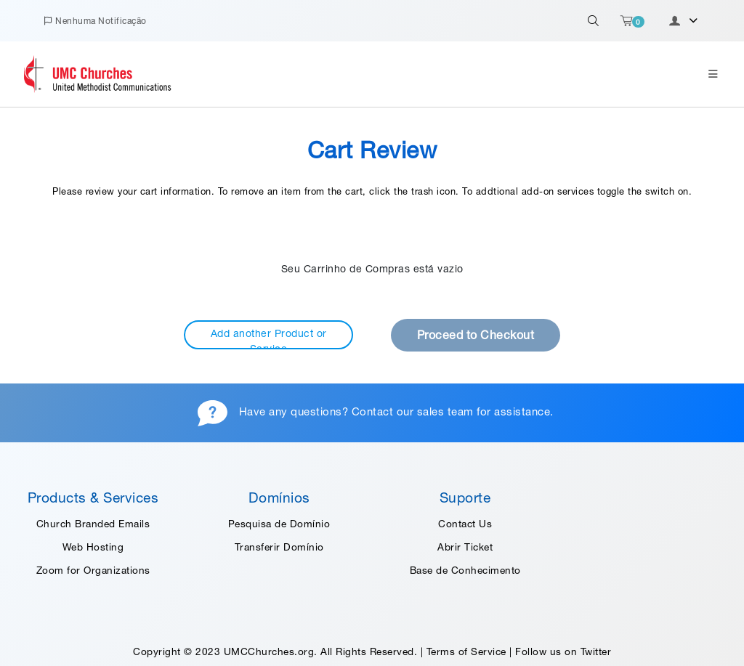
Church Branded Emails (93, 523)
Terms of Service (466, 651)
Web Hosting (93, 547)
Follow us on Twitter (563, 651)
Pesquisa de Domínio (279, 523)
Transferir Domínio (279, 547)
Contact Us (465, 523)
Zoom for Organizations (93, 570)
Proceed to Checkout (476, 334)
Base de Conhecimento (465, 570)
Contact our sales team (413, 411)
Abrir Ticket (465, 547)
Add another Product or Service (269, 338)
